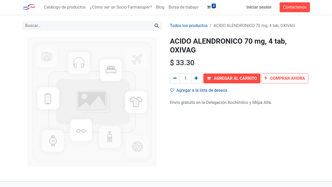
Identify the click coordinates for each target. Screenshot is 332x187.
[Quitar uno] (175, 78)
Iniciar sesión (258, 7)
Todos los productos (189, 25)
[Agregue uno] (196, 78)
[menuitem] (65, 7)
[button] (231, 78)
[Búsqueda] (156, 26)
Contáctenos (295, 7)
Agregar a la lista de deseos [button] (198, 90)
